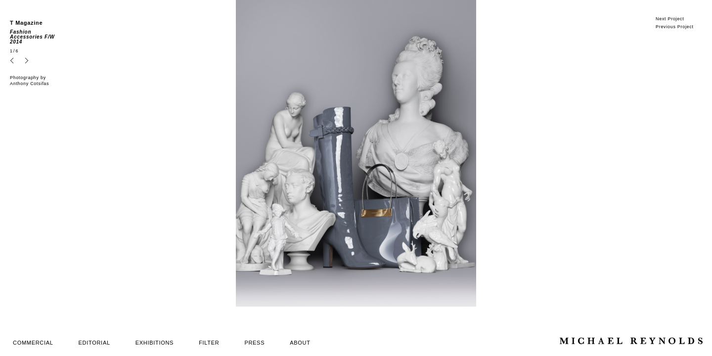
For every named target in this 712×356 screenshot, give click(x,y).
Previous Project (675, 26)
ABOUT (300, 343)
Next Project (670, 18)
